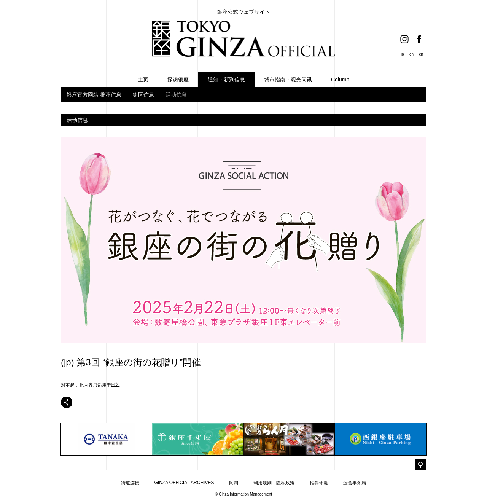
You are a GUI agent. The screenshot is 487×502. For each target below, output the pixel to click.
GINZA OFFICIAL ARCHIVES (184, 482)
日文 (115, 384)
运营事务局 (354, 483)
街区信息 (143, 95)
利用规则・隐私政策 (273, 483)
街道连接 (130, 483)
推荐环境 (319, 483)
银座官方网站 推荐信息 (94, 95)
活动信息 (176, 95)
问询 (233, 483)
